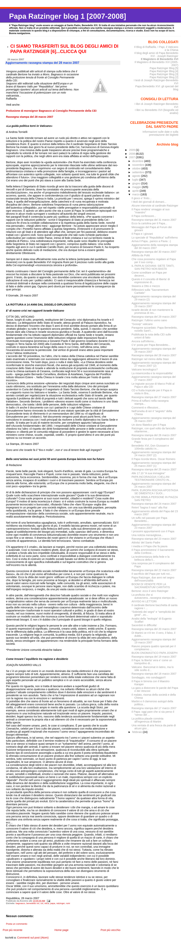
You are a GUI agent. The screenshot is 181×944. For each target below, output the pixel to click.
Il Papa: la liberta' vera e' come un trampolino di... (151, 662)
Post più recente (12, 930)
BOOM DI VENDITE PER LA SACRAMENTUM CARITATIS (150, 586)
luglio (135, 179)
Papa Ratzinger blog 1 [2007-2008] (67, 16)
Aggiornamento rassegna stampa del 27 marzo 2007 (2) (153, 364)
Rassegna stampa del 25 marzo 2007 (153, 469)
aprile (136, 190)
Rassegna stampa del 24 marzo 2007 (153, 503)
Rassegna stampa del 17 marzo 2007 (153, 708)
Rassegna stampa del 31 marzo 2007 (153, 219)
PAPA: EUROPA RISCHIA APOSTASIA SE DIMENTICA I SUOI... (154, 492)
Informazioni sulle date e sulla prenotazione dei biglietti (160, 133)
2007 (132, 157)
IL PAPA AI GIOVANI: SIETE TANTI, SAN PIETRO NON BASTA (152, 267)
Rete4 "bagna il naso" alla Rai (149, 507)
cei (41, 903)
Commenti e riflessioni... (145, 407)
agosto (136, 175)
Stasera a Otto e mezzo (145, 286)
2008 (132, 153)
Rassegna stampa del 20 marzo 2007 (153, 629)
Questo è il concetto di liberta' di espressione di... (150, 281)
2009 (132, 149)
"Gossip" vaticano (142, 324)
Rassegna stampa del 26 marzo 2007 (153, 435)
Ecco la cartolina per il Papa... (149, 223)
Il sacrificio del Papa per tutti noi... (151, 573)
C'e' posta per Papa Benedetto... (150, 344)
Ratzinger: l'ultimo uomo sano (149, 320)
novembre (138, 164)
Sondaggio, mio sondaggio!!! (148, 677)
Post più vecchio (110, 930)
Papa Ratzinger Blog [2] (164, 77)
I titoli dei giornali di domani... (148, 201)
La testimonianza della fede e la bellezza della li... (150, 558)
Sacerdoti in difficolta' (144, 625)
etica (46, 903)
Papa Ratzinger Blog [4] (164, 71)
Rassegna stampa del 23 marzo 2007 (153, 538)
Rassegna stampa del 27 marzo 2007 (153, 397)
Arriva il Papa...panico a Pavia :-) (151, 241)
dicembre (138, 161)
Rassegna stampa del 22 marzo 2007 (153, 570)
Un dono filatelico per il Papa (148, 424)
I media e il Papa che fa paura (149, 546)
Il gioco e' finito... (141, 198)
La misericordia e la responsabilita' (152, 373)
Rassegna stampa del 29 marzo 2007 (153, 316)
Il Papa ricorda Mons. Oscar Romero (153, 459)
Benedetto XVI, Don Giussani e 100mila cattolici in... (150, 447)
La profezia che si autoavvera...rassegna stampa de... (154, 596)
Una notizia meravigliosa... (147, 535)
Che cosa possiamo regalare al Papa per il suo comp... (153, 261)
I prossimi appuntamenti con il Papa (152, 531)
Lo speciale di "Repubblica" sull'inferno (154, 237)
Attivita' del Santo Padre (145, 542)
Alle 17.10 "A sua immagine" (148, 473)
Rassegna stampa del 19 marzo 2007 (153, 656)
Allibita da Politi (140, 255)
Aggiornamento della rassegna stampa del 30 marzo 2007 (154, 246)
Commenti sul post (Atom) (33, 937)
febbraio (137, 732)
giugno (136, 183)
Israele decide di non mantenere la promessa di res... (152, 311)
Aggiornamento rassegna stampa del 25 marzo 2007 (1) (153, 464)
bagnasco (20, 903)
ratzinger (60, 903)
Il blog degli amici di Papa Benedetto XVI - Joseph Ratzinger (156, 54)
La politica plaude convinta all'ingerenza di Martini (147, 720)
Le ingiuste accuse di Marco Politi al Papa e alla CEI (152, 385)
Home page (61, 930)
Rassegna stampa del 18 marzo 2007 (153, 673)
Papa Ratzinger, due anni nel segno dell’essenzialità (152, 579)
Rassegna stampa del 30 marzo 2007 (153, 251)
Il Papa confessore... (143, 215)
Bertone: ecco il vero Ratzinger (149, 590)
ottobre (137, 168)
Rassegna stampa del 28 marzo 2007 (153, 355)
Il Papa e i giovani (142, 233)
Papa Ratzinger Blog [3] (164, 74)
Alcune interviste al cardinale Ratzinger (154, 205)
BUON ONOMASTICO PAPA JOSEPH (154, 652)
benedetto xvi (32, 903)
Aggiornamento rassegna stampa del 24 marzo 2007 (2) (153, 454)
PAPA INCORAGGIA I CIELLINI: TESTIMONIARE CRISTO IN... (151, 478)
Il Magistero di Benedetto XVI (159, 59)
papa (52, 903)
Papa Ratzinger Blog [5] (164, 68)
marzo (136, 194)
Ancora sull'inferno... (143, 341)
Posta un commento (16, 924)
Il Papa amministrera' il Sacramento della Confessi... (152, 551)
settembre (138, 172)
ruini (68, 903)
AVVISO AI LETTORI (144, 601)
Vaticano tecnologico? (144, 369)
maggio (137, 187)
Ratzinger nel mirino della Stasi (150, 359)
